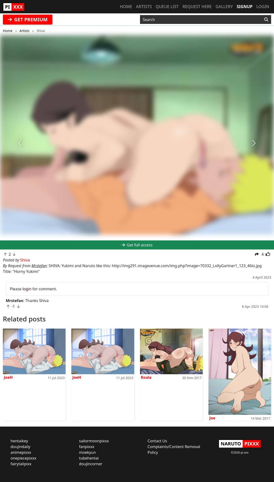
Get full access (137, 245)
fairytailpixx (21, 463)
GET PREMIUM (28, 19)
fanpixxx (86, 446)
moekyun (87, 452)
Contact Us (157, 441)
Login (262, 6)
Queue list (167, 6)
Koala (146, 377)
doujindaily (20, 446)
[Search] (266, 19)
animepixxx (21, 452)
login (27, 289)
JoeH (8, 377)
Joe (212, 418)
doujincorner (90, 463)
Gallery (224, 6)
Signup (244, 6)
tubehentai (89, 458)
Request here (197, 6)
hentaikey (19, 441)
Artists (144, 6)
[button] (20, 143)
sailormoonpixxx (94, 441)
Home (126, 6)
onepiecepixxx (23, 458)
